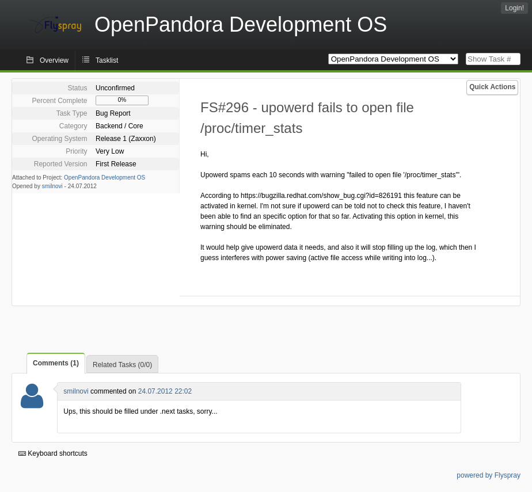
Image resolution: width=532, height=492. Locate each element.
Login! (514, 8)
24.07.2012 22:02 (165, 391)
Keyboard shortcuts (53, 453)
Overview (54, 60)
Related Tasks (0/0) (122, 365)
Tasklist (107, 60)
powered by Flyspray (488, 475)
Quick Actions (492, 87)
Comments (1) (56, 363)
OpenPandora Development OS (104, 177)
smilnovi (52, 186)
